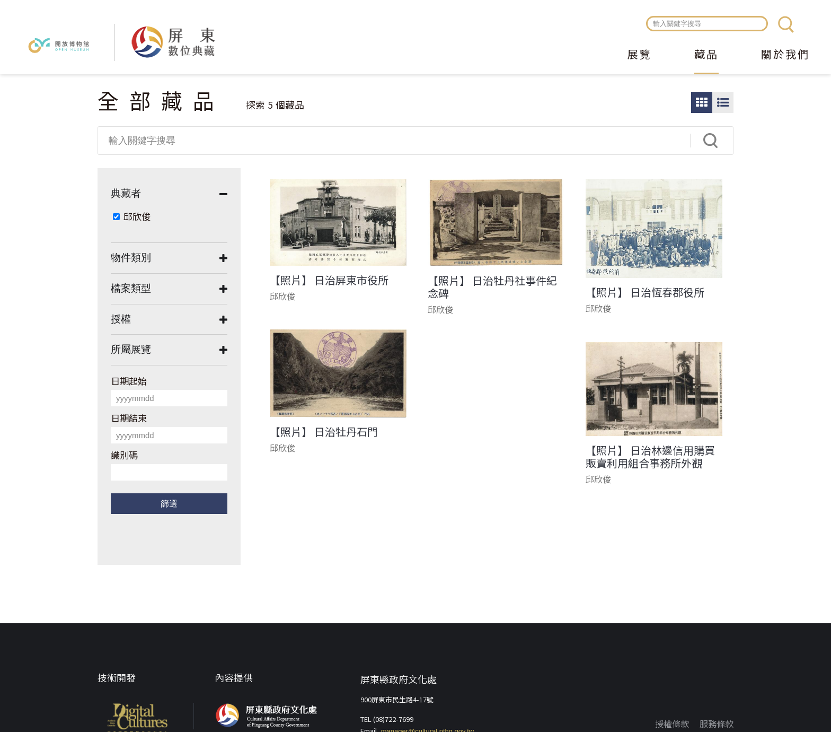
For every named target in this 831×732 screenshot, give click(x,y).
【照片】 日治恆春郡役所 (645, 292)
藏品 (706, 55)
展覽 (639, 55)
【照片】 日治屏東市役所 (329, 280)
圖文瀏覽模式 (722, 102)
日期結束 (129, 417)
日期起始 (129, 380)
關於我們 (785, 55)
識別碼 (124, 454)
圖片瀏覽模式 (701, 102)
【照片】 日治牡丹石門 (324, 431)
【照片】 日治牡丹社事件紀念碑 (492, 287)
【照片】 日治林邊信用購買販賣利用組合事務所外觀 (650, 456)
